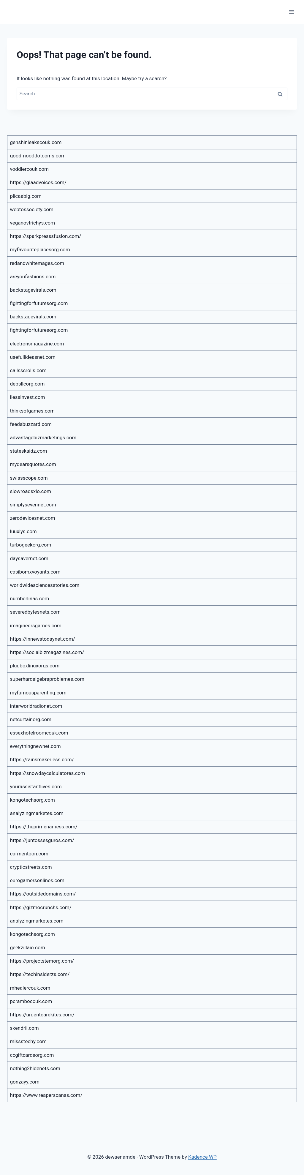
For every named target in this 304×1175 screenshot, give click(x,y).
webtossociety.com (31, 209)
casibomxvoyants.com (35, 572)
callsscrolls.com (28, 370)
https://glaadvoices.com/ (38, 182)
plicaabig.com (26, 196)
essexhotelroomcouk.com (39, 733)
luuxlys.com (23, 531)
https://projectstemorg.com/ (42, 961)
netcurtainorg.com (31, 719)
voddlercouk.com (29, 169)
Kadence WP (202, 1157)
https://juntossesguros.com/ (42, 840)
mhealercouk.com (30, 988)
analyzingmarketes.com (37, 813)
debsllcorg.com (27, 384)
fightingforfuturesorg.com (39, 303)
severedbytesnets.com (35, 612)
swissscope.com (29, 478)
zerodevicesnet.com (32, 518)
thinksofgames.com (32, 411)
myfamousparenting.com (38, 693)
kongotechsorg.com (32, 800)
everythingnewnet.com (35, 746)
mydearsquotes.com (33, 464)
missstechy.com (28, 1041)
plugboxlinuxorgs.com (35, 666)
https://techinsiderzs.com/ (40, 974)
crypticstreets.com (31, 867)
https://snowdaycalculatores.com (47, 773)
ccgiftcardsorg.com (32, 1055)
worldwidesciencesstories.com (45, 585)
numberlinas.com (29, 598)
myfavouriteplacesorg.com (40, 249)
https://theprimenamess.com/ (44, 827)
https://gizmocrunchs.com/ (41, 907)
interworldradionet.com (36, 706)
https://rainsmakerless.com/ (42, 759)
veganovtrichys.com (32, 223)
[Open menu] (291, 11)
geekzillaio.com (27, 947)
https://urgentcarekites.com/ (42, 1015)
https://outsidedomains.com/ (43, 894)
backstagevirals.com (33, 290)
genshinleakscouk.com (36, 142)
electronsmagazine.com (37, 344)
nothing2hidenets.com (35, 1068)
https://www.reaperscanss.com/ (46, 1095)
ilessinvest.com (27, 397)
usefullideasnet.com (33, 357)
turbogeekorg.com (30, 545)
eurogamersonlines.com (37, 880)
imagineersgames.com (35, 625)
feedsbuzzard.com (31, 424)
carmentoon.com (29, 854)
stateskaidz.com (28, 451)
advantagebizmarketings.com (43, 437)
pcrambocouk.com (31, 1001)
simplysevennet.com (33, 505)
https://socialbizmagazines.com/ (47, 652)
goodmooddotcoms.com (38, 156)
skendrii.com (24, 1028)
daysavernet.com (29, 558)
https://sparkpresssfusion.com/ (45, 236)
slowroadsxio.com (30, 491)
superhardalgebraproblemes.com (47, 679)
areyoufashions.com (33, 276)
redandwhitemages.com (37, 263)
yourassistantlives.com (36, 786)
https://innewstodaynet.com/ (42, 639)
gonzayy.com (24, 1082)
